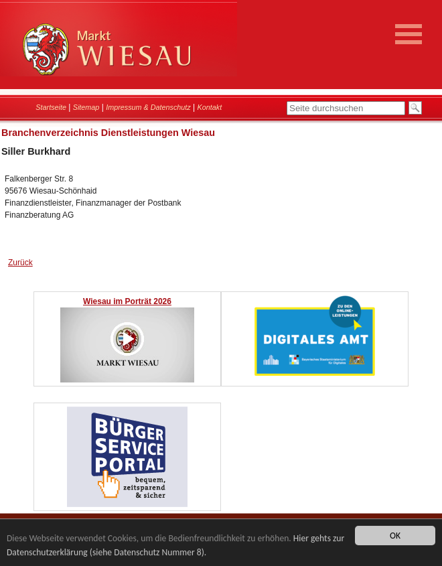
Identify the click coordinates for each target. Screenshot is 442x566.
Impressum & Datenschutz (148, 107)
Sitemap (86, 107)
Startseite (50, 107)
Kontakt (210, 107)
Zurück (20, 262)
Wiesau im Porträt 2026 (127, 301)
